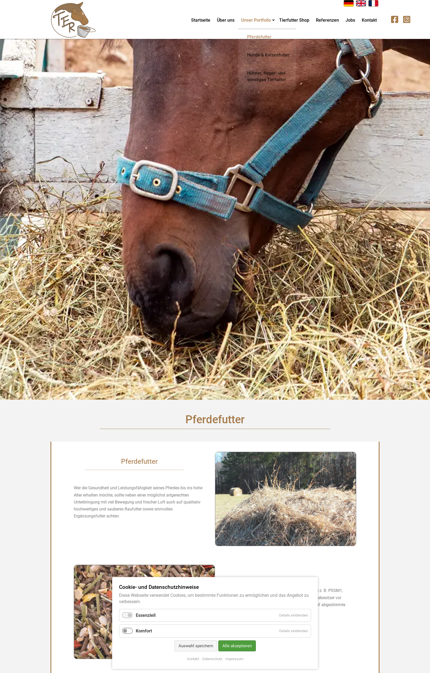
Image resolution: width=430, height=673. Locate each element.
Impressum (234, 659)
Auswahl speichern (196, 645)
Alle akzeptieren (237, 645)
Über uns (225, 20)
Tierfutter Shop (294, 20)
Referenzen (327, 20)
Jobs (350, 20)
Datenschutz (212, 659)
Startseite (200, 20)
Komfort (144, 631)
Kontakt (369, 20)
